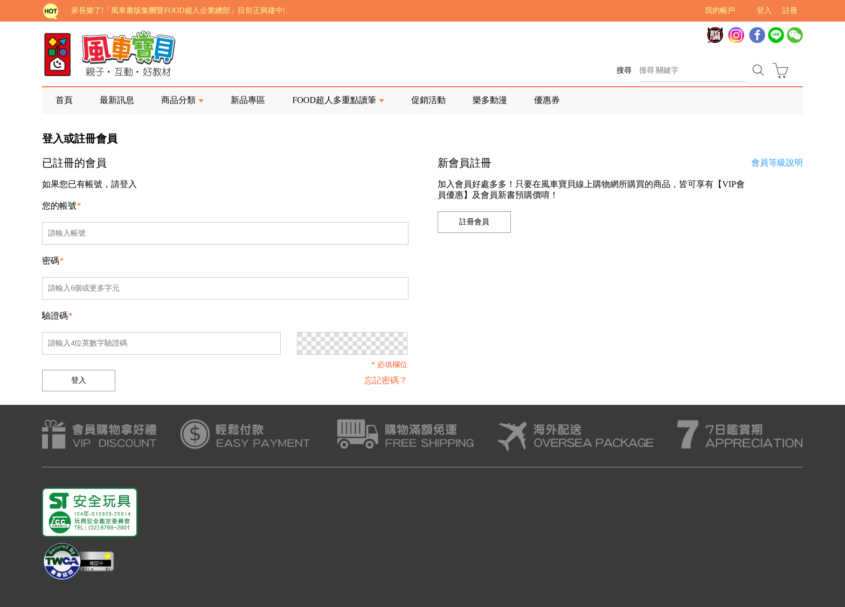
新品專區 (248, 100)
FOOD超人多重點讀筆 (334, 100)
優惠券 (547, 100)
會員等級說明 (777, 162)
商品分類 (178, 100)
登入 (764, 10)
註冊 (790, 10)
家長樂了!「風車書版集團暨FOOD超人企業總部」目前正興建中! (178, 10)
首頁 (64, 100)
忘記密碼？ (385, 380)
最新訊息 (117, 100)
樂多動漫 (490, 100)
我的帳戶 (720, 10)
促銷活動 (428, 100)
